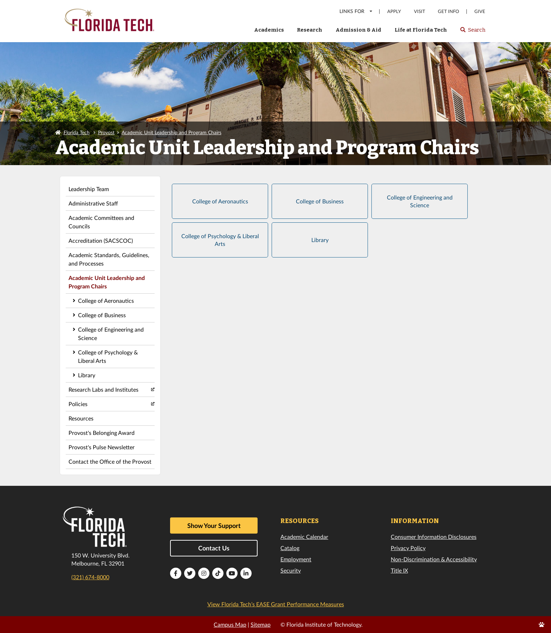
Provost (106, 132)
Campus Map (230, 624)
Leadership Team (89, 188)
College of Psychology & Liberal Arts (108, 356)
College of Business (102, 315)
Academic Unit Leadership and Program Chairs (171, 132)
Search (472, 32)
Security (290, 570)
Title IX (399, 570)
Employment (295, 559)
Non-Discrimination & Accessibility (434, 559)
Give (479, 11)
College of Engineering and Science (111, 333)
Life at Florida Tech (421, 30)
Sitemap (261, 624)
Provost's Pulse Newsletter (102, 447)
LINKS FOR (356, 11)
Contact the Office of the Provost (110, 461)
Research (309, 30)
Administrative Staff (93, 203)
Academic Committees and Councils (101, 221)
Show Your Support (214, 525)
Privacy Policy (408, 547)
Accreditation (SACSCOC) (101, 240)
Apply (394, 11)
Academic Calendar (304, 536)
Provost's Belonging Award (102, 432)
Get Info (448, 11)
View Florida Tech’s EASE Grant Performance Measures (275, 604)
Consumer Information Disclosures (434, 536)
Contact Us (213, 548)
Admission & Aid (358, 30)
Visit (419, 11)
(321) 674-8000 (90, 577)
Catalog (289, 547)
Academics (269, 30)
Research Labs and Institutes (103, 389)
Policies (78, 403)
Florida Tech (77, 132)
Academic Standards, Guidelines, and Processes (109, 259)
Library (86, 375)
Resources (81, 418)
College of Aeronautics (106, 300)
